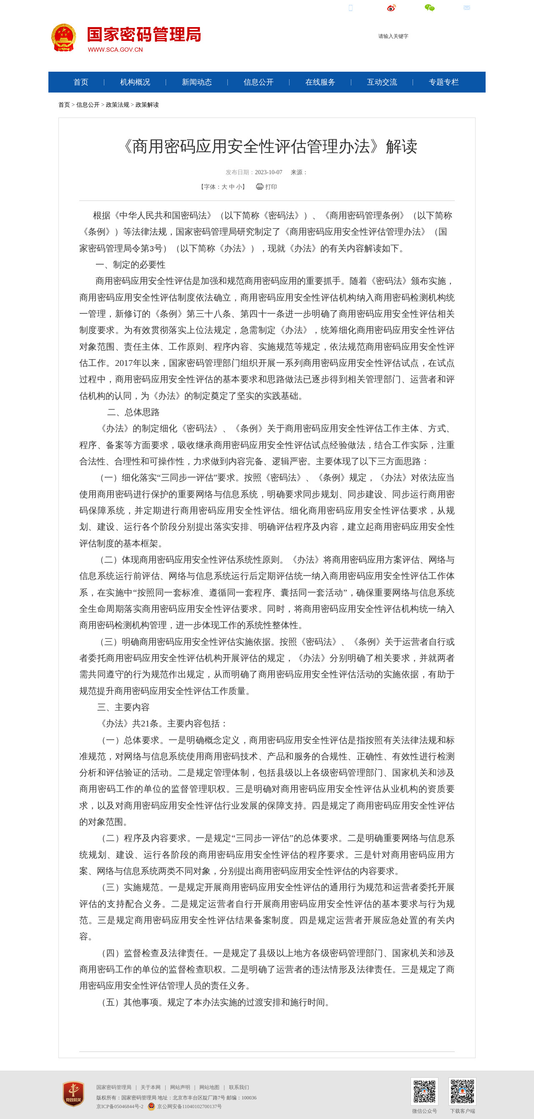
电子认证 (436, 51)
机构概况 (135, 82)
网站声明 (180, 1087)
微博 (399, 7)
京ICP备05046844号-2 (120, 1106)
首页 (80, 82)
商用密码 (409, 51)
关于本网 (151, 1087)
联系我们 (239, 1087)
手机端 (361, 7)
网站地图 (209, 1087)
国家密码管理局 (113, 1087)
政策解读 (147, 105)
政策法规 (117, 105)
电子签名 (463, 51)
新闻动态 (197, 82)
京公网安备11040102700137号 (185, 1106)
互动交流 (382, 82)
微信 (437, 7)
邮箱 (474, 7)
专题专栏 (444, 82)
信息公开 (259, 82)
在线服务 (320, 82)
